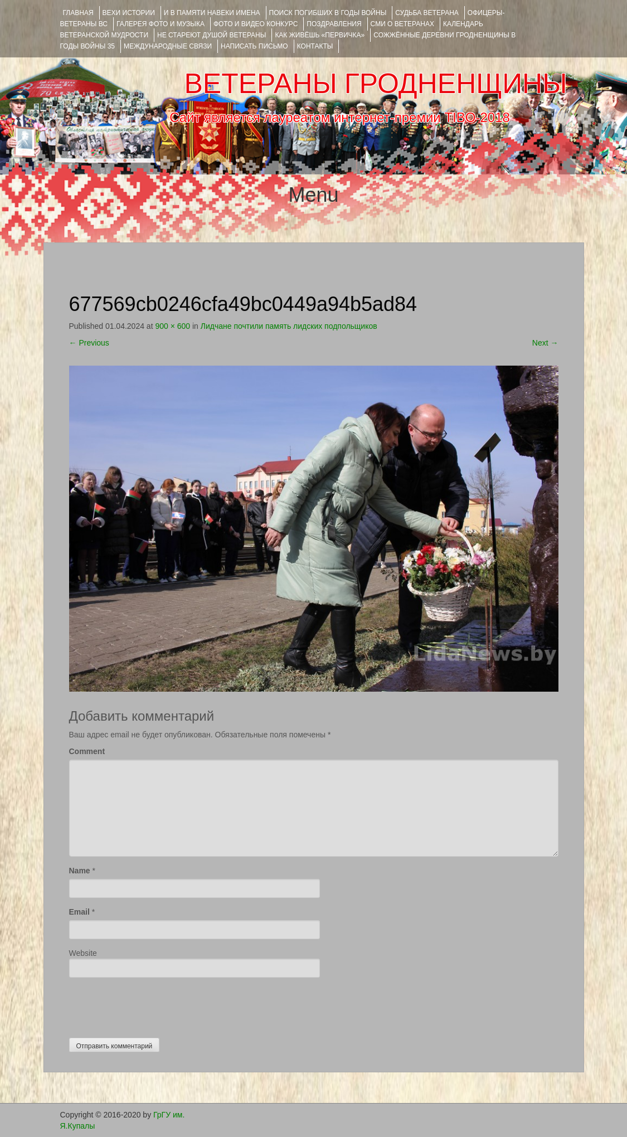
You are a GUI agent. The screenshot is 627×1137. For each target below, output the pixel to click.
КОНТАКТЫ (315, 46)
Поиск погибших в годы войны (328, 13)
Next (545, 342)
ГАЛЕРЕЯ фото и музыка (160, 24)
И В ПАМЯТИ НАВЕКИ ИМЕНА (212, 13)
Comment (87, 751)
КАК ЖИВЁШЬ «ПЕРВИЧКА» (319, 35)
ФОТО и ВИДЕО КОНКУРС (255, 24)
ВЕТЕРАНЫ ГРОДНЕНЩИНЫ (375, 83)
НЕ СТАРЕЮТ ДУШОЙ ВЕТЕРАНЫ (211, 35)
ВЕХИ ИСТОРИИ (129, 13)
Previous (89, 342)
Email (79, 911)
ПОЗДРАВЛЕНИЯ (334, 24)
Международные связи (168, 46)
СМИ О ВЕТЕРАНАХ (402, 24)
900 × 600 (172, 326)
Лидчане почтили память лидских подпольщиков (289, 326)
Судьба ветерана (427, 13)
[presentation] (154, 1005)
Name (79, 870)
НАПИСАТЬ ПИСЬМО (254, 46)
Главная (78, 13)
